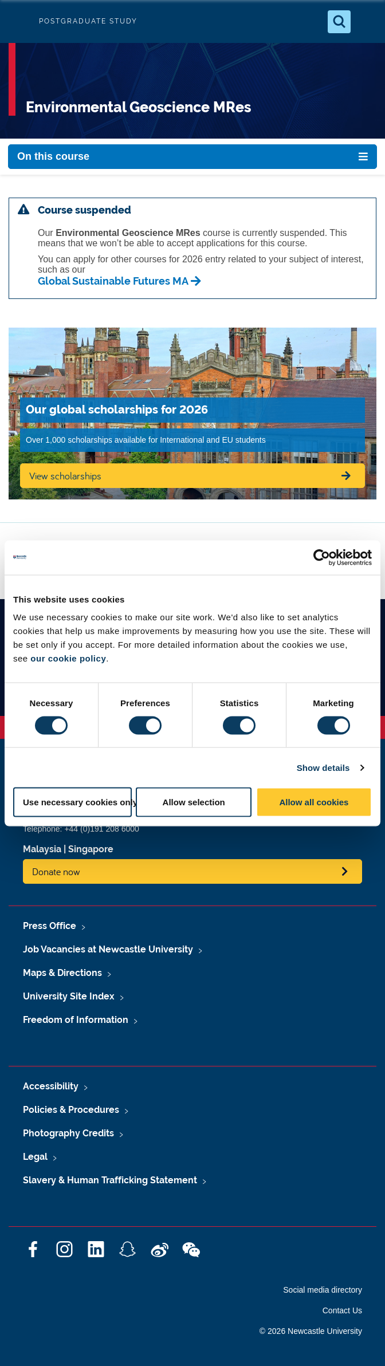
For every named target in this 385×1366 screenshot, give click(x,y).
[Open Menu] (366, 21)
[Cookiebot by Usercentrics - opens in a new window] (322, 557)
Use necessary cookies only (77, 802)
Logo (18, 21)
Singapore (90, 849)
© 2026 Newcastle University (311, 1331)
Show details (323, 767)
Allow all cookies (313, 802)
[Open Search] (339, 21)
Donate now (56, 871)
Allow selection (194, 802)
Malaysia (42, 849)
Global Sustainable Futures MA (113, 281)
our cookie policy (68, 658)
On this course (53, 156)
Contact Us (342, 1310)
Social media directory (322, 1289)
